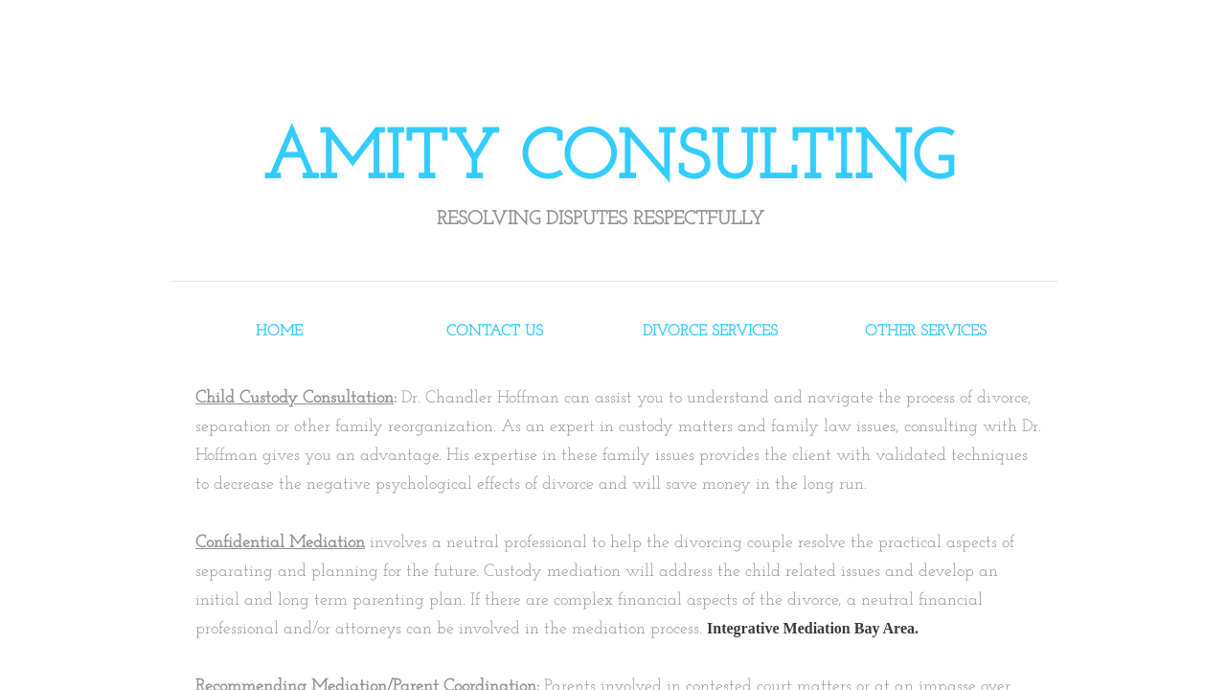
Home (279, 331)
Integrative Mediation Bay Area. (813, 628)
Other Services (926, 331)
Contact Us (494, 331)
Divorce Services (710, 331)
